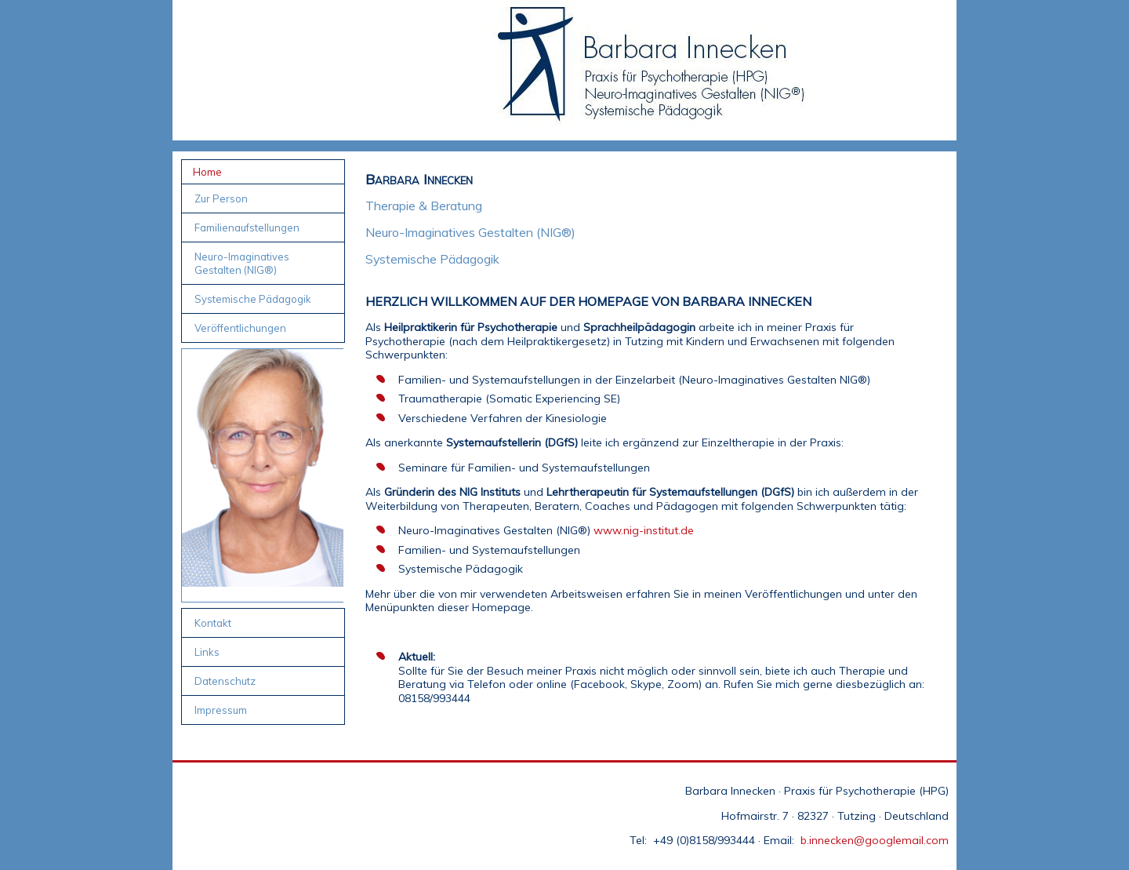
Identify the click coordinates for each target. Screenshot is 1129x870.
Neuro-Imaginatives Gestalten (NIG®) (241, 262)
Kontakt (212, 623)
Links (207, 652)
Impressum (220, 710)
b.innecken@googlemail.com (874, 840)
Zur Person (221, 198)
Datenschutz (225, 681)
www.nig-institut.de (644, 530)
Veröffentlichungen (240, 328)
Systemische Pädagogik (252, 299)
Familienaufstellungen (246, 227)
